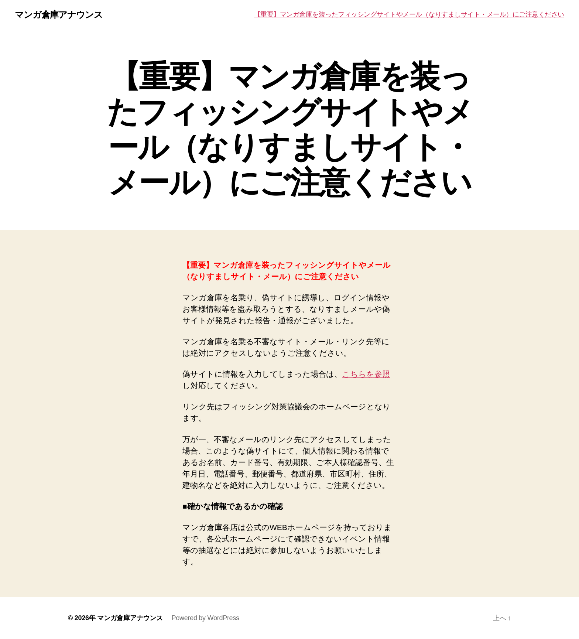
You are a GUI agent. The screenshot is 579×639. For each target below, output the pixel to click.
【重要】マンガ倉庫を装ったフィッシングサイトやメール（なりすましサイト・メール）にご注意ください (409, 14)
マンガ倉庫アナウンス (59, 14)
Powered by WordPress (205, 618)
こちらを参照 (366, 374)
